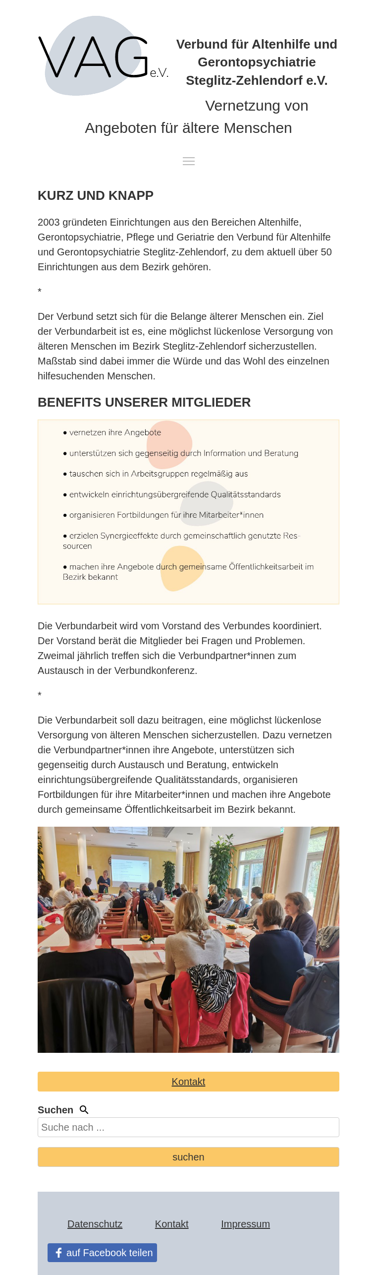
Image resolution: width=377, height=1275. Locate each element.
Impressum (245, 1223)
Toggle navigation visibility (189, 161)
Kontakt (189, 1081)
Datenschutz (94, 1223)
